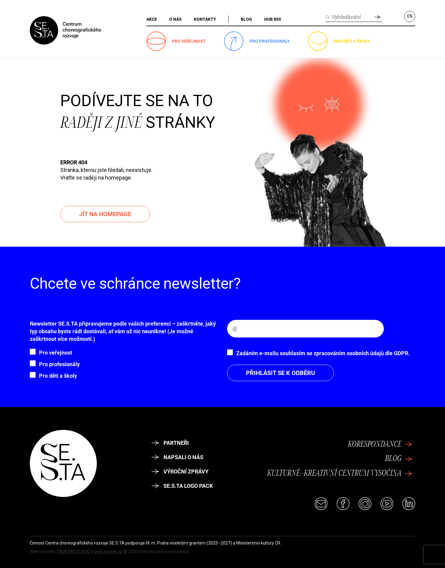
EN (409, 16)
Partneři (170, 443)
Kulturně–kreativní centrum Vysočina (339, 473)
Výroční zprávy (180, 471)
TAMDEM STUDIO (73, 551)
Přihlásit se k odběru (280, 373)
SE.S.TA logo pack (182, 486)
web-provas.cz (108, 551)
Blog (398, 458)
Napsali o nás (177, 457)
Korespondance (380, 444)
